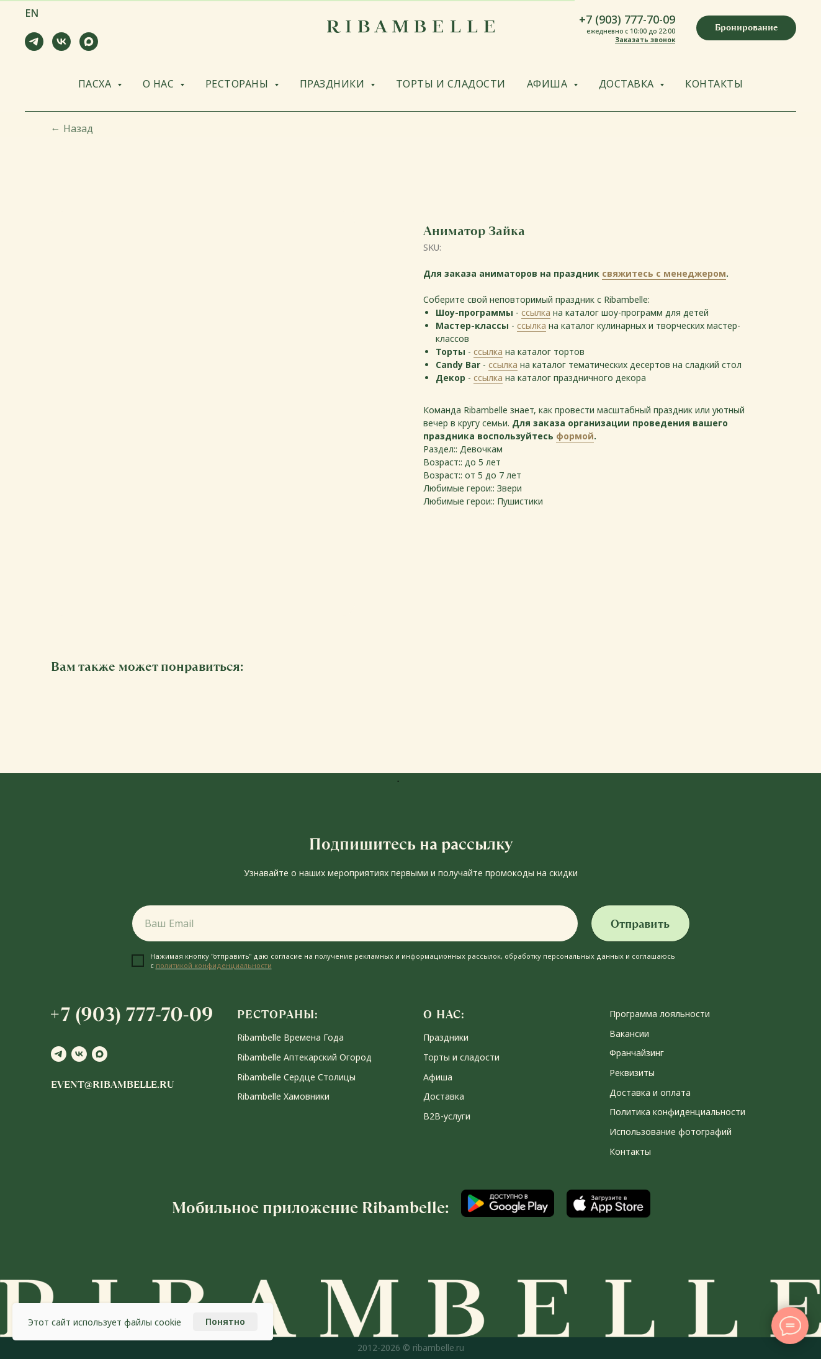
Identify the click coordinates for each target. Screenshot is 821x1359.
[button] (746, 28)
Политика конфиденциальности (677, 1112)
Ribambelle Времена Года (290, 1037)
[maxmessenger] (88, 47)
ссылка (535, 312)
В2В (432, 1116)
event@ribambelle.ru (112, 1084)
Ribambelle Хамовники (283, 1096)
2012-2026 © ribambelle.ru (410, 1347)
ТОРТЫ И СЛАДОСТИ (451, 84)
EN (31, 13)
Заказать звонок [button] (645, 39)
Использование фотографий (670, 1131)
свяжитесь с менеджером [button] (664, 273)
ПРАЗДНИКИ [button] (333, 84)
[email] (355, 923)
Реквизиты (632, 1073)
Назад (72, 128)
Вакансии (629, 1033)
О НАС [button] (160, 84)
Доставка (443, 1096)
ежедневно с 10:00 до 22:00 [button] (630, 31)
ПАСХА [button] (96, 84)
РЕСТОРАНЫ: (277, 1014)
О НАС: (444, 1014)
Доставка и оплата (650, 1092)
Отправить (640, 923)
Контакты (630, 1151)
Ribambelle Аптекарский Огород (304, 1057)
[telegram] (34, 47)
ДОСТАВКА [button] (628, 84)
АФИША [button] (548, 84)
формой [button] (575, 436)
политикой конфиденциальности (214, 965)
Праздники (446, 1037)
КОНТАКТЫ (714, 84)
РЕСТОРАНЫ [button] (238, 84)
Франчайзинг (636, 1053)
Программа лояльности (659, 1014)
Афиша (437, 1077)
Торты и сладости (461, 1057)
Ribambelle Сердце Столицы (296, 1077)
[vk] (61, 47)
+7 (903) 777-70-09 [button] (627, 19)
